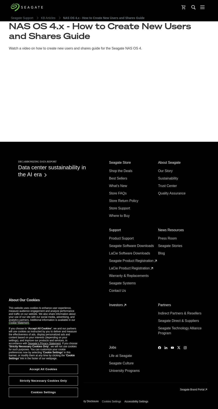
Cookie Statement (19, 322)
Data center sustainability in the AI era (52, 171)
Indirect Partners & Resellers (180, 313)
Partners (165, 305)
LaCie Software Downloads (130, 253)
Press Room (168, 238)
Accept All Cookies (43, 369)
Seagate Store (120, 162)
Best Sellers (118, 178)
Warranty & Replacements (129, 276)
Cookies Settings (111, 401)
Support (115, 230)
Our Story (166, 171)
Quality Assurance (172, 193)
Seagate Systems (123, 283)
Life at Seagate (121, 356)
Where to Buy (120, 216)
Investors (117, 305)
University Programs (125, 370)
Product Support (122, 238)
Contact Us (118, 290)
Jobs (113, 347)
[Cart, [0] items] (183, 7)
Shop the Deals (121, 171)
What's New (118, 186)
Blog (162, 253)
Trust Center (168, 186)
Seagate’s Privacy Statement (44, 343)
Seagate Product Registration (133, 261)
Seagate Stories (170, 246)
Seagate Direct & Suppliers (179, 321)
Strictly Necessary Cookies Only (43, 380)
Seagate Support (22, 18)
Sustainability (168, 178)
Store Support (120, 208)
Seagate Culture (122, 363)
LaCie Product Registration (131, 268)
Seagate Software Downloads (132, 246)
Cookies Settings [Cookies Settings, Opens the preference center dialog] (43, 392)
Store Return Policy (124, 201)
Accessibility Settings (136, 401)
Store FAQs (118, 193)
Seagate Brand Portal (193, 389)
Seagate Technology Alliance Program (180, 330)
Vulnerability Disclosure (85, 401)
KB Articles (48, 18)
